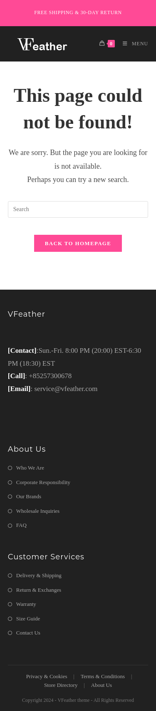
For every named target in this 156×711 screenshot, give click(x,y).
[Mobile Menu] (132, 44)
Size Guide (28, 618)
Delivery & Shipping (39, 575)
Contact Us (28, 633)
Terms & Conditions (103, 676)
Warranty (26, 604)
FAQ (21, 525)
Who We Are (30, 468)
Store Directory (61, 685)
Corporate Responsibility (43, 482)
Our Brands (28, 496)
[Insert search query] (78, 209)
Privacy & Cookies (46, 676)
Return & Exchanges (38, 590)
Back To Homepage (78, 243)
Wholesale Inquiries (37, 511)
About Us (101, 685)
